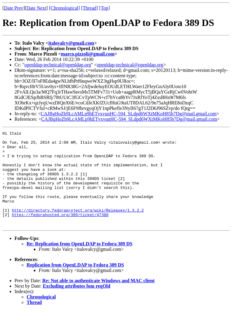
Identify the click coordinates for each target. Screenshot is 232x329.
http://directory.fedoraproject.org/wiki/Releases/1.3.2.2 (78, 226)
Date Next (36, 8)
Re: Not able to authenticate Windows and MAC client (98, 299)
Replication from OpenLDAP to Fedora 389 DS (75, 283)
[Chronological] (64, 8)
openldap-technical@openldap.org (57, 64)
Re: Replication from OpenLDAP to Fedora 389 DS (79, 262)
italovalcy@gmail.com (71, 43)
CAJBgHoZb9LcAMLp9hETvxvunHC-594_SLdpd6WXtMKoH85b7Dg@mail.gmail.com (129, 113)
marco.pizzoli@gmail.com (87, 53)
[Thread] (89, 8)
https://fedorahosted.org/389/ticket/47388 (60, 232)
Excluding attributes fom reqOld (76, 305)
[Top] (104, 8)
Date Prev (13, 8)
